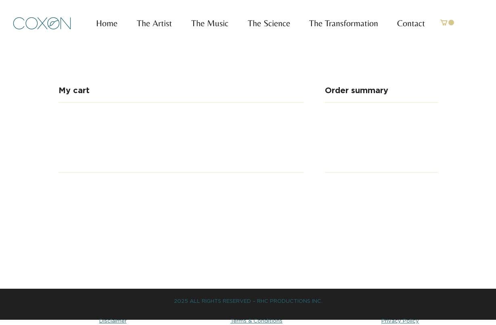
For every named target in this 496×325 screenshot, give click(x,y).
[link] (447, 22)
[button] (206, 23)
